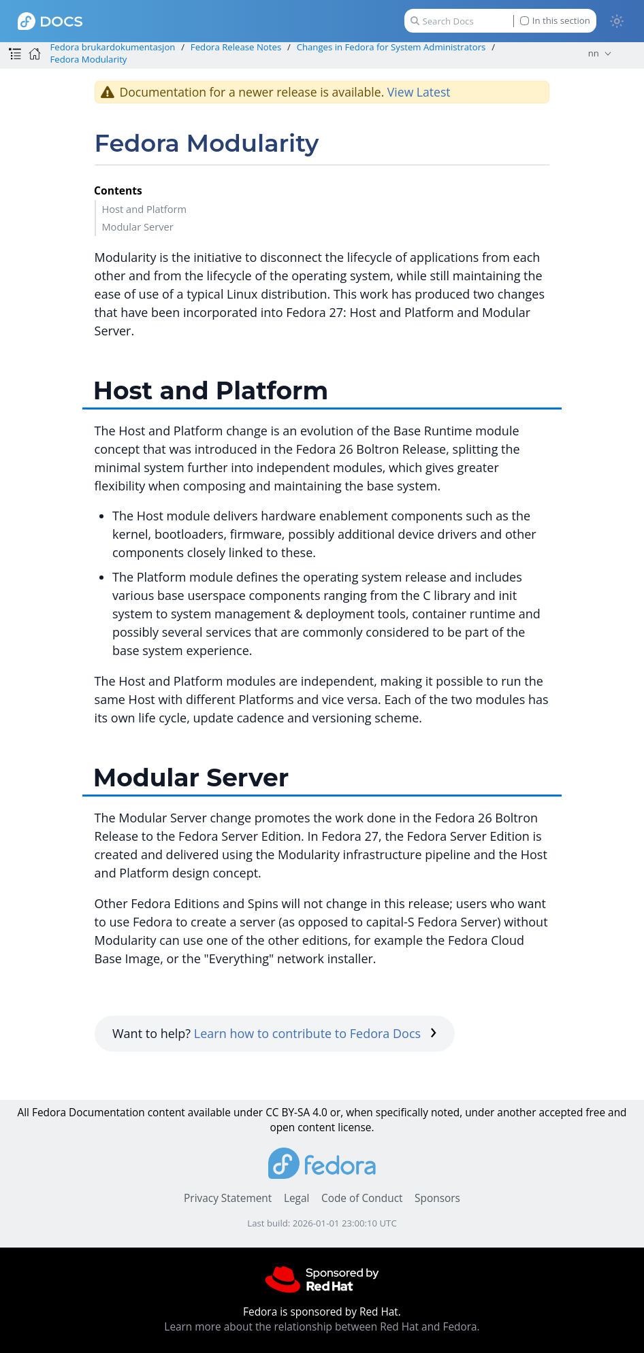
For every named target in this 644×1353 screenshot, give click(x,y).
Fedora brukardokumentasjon (112, 47)
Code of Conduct (362, 1198)
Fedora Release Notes (236, 47)
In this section (555, 21)
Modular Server (137, 226)
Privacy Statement (228, 1198)
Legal (296, 1198)
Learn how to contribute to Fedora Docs (315, 1033)
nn (593, 53)
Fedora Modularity (88, 59)
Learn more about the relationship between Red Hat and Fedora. (321, 1327)
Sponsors (437, 1198)
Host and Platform (144, 209)
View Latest (419, 92)
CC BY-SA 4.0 (296, 1112)
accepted (560, 1112)
